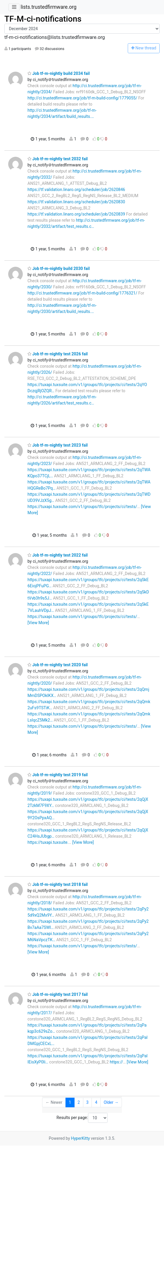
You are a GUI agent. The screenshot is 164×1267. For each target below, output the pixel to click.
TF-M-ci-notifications (43, 19)
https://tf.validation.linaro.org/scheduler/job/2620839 (76, 214)
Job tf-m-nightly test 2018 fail (57, 884)
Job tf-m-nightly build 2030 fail (58, 268)
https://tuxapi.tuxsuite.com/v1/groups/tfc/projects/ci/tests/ (82, 506)
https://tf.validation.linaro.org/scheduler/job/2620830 (76, 201)
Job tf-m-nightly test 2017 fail (57, 994)
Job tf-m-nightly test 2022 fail (57, 555)
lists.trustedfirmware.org (48, 7)
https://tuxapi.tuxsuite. (47, 842)
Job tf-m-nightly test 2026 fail (57, 354)
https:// (116, 1062)
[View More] (38, 622)
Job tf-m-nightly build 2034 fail (58, 73)
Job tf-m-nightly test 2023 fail (57, 445)
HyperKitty (80, 1138)
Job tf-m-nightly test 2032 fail (57, 158)
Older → (111, 1102)
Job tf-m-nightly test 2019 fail (57, 774)
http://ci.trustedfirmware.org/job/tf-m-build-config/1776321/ (82, 293)
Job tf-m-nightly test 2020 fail (57, 664)
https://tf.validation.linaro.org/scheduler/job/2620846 (76, 189)
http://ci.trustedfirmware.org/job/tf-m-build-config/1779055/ (82, 98)
